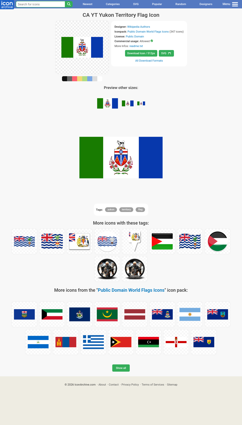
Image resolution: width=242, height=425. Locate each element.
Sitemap (172, 384)
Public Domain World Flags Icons (148, 31)
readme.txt (136, 46)
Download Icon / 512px (141, 53)
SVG (136, 4)
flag (140, 209)
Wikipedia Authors (138, 26)
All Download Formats (149, 60)
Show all (121, 368)
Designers (205, 4)
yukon (111, 209)
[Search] (69, 4)
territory (126, 209)
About (102, 384)
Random (180, 4)
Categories (113, 4)
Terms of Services (153, 384)
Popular (157, 4)
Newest (87, 4)
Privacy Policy (130, 384)
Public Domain (135, 36)
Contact (114, 384)
